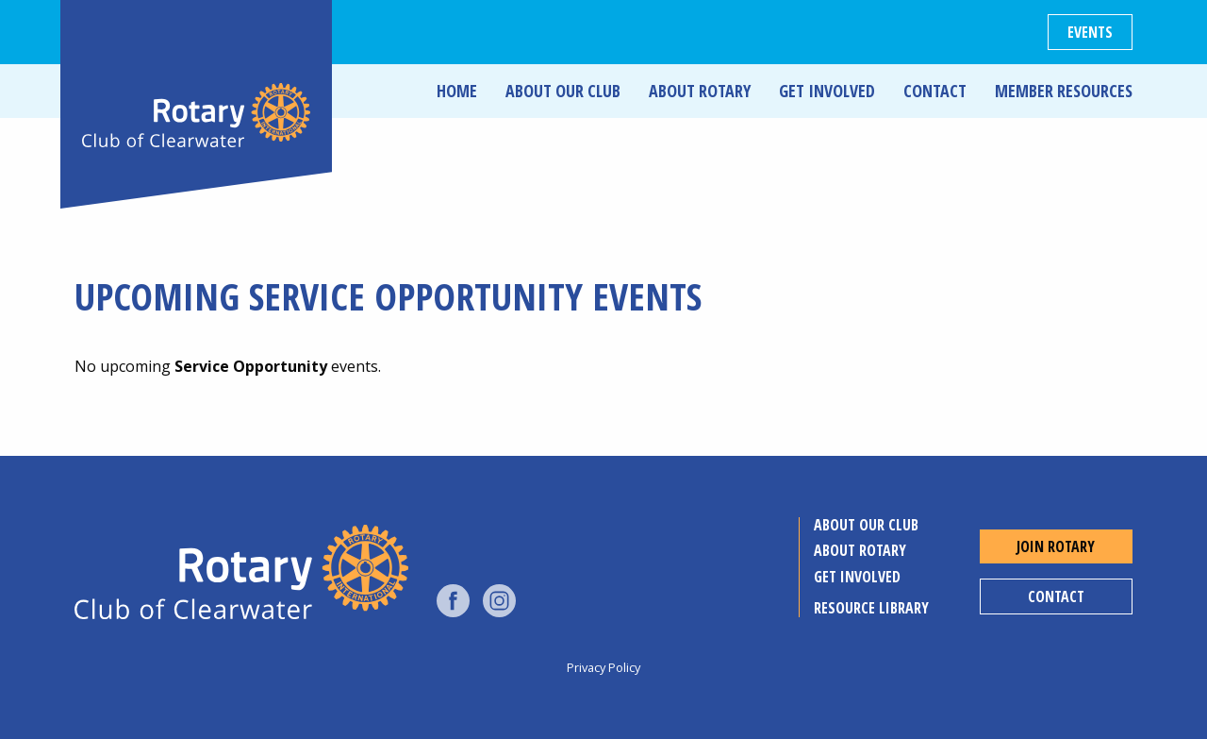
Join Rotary (1056, 546)
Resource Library (871, 607)
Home (457, 90)
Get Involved (827, 90)
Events (1090, 32)
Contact (935, 90)
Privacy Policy (603, 667)
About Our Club (562, 90)
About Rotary (700, 90)
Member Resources (1064, 90)
